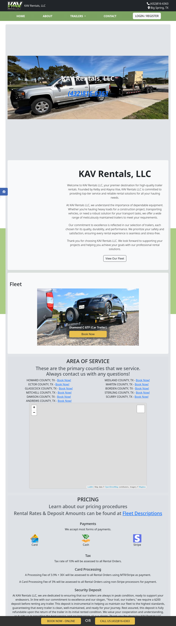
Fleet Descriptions (142, 513)
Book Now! (64, 380)
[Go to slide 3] (84, 341)
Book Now (88, 334)
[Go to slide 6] (103, 341)
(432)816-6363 (159, 3)
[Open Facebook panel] (4, 192)
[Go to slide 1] (72, 341)
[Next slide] (131, 317)
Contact (110, 16)
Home (20, 16)
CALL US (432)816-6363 (115, 621)
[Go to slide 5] (97, 341)
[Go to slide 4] (91, 341)
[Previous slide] (44, 317)
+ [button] (34, 407)
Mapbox (142, 487)
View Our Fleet (115, 258)
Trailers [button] (77, 16)
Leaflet (90, 487)
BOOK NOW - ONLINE (61, 621)
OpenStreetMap (111, 487)
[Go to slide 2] (78, 341)
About (47, 16)
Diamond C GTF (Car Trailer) (88, 327)
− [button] (34, 412)
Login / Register (147, 16)
